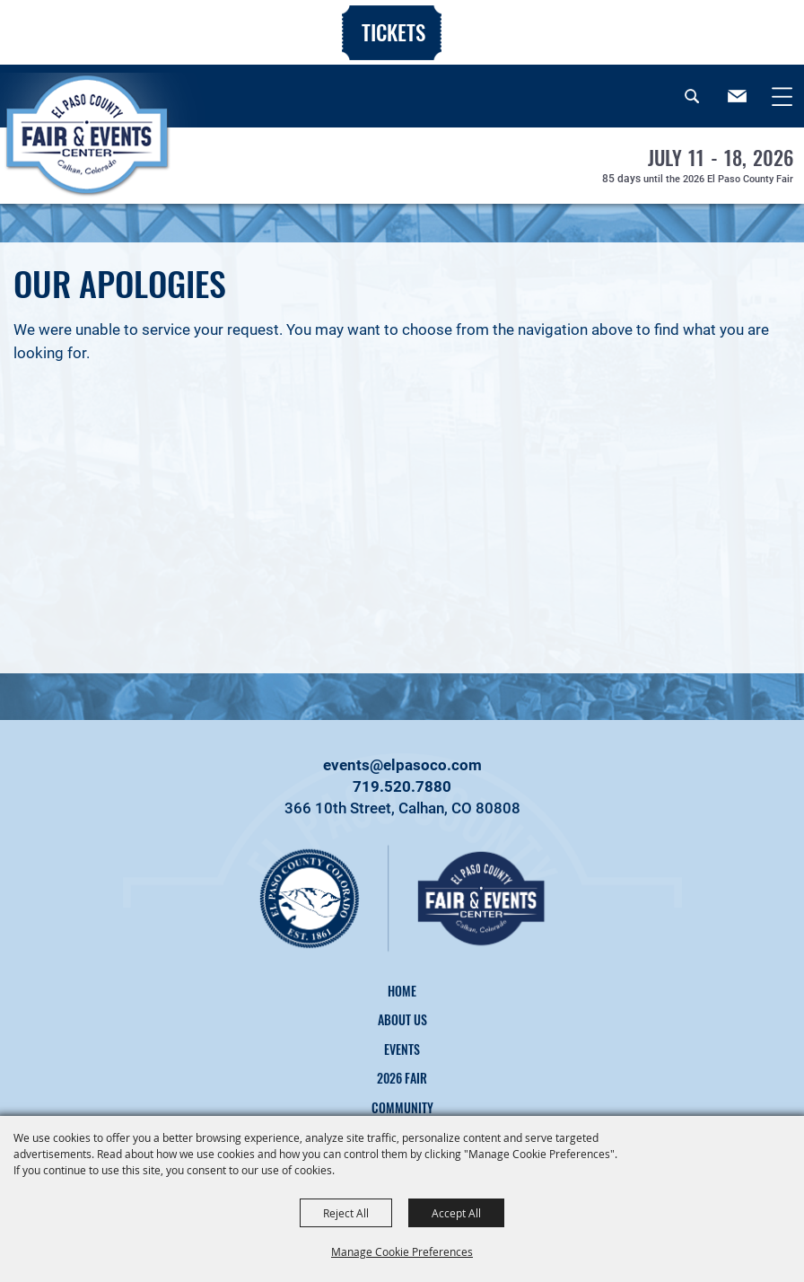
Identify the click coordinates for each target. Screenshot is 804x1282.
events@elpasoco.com (402, 765)
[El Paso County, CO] (103, 156)
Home (402, 990)
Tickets (393, 32)
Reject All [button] (346, 1213)
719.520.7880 (402, 786)
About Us (402, 1019)
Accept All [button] (456, 1213)
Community (402, 1107)
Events (402, 1049)
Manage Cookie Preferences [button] (402, 1251)
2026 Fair (402, 1077)
